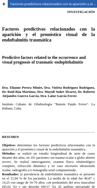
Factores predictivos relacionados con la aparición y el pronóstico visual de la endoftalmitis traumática (53, 4)
